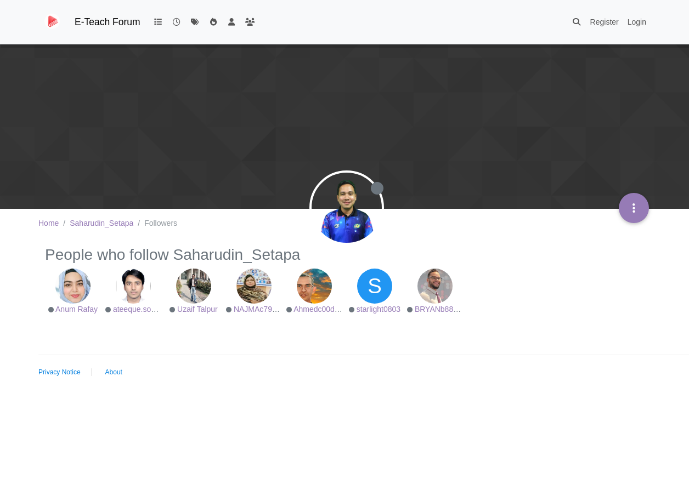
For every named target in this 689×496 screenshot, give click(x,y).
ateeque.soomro (140, 309)
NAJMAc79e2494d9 (268, 309)
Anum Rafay (76, 309)
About (113, 372)
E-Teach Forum (107, 21)
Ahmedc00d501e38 (326, 309)
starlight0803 (378, 309)
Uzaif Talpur (197, 309)
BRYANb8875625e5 (449, 309)
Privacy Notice (59, 372)
